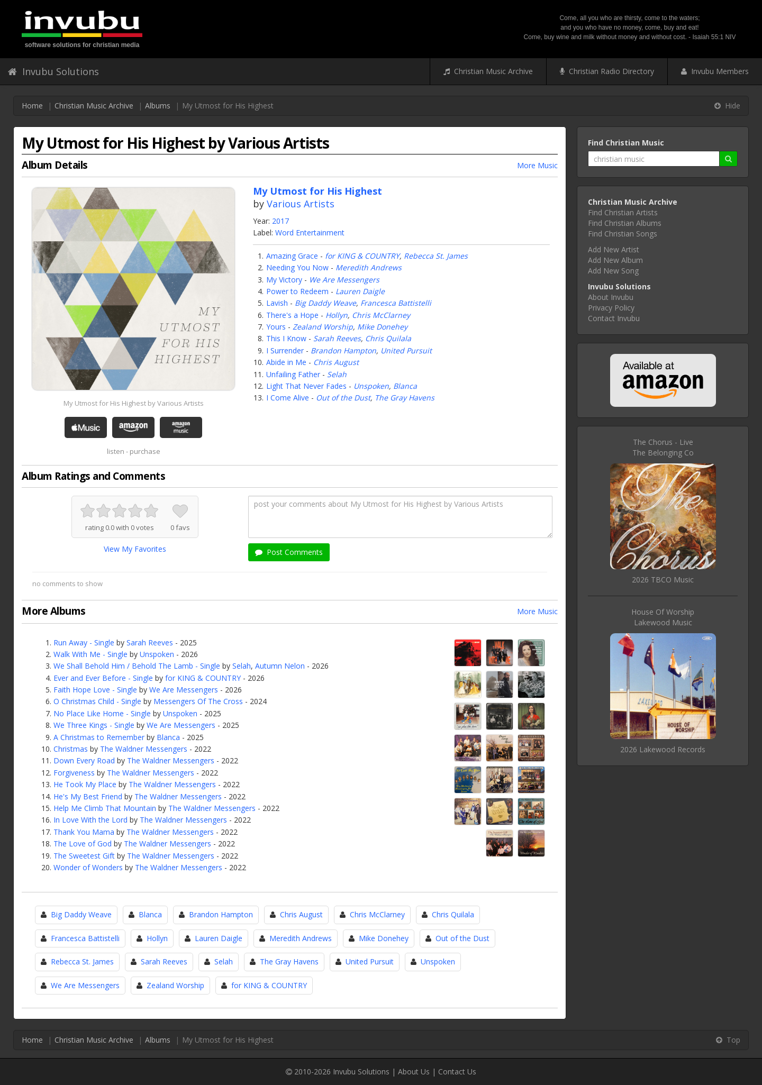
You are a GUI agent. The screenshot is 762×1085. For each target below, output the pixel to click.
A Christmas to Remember (98, 737)
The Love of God (82, 843)
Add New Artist (613, 249)
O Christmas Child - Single (97, 701)
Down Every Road (84, 760)
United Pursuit (406, 350)
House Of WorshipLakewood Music (662, 617)
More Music (537, 165)
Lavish (277, 303)
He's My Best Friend (87, 796)
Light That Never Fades (306, 386)
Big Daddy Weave (325, 303)
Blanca (405, 386)
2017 (280, 221)
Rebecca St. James (436, 256)
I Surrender (285, 350)
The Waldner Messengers (143, 749)
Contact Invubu (614, 318)
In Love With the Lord (90, 820)
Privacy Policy (611, 308)
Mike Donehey (382, 327)
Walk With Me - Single (90, 654)
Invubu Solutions (53, 71)
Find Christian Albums (624, 223)
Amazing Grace (292, 256)
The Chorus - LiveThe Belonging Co (663, 447)
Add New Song (613, 271)
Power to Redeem (297, 291)
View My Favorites (135, 549)
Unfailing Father (293, 374)
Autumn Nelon (280, 666)
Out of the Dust (343, 398)
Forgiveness (74, 773)
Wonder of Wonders (88, 867)
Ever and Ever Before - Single (103, 678)
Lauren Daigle (360, 291)
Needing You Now (297, 267)
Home (32, 106)
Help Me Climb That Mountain (104, 808)
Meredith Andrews (368, 267)
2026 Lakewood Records (662, 749)
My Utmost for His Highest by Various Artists (134, 403)
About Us (414, 1071)
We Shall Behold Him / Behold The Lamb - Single (136, 666)
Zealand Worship (323, 327)
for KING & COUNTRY (362, 256)
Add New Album (615, 260)
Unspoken (371, 386)
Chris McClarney (381, 315)
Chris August (336, 362)
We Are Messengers (344, 280)
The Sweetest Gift (84, 856)
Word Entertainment (309, 232)
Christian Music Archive (488, 71)
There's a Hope (292, 315)
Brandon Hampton (343, 350)
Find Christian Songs (622, 234)
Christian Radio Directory (607, 71)
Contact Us (457, 1071)
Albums (157, 106)
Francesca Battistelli (395, 303)
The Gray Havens (404, 398)
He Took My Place (84, 784)
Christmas (70, 749)
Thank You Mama (83, 832)
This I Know (286, 338)
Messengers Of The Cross (198, 701)
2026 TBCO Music (663, 580)
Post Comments (289, 552)
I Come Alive (287, 398)
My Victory (284, 280)
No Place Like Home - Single (102, 713)
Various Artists (300, 203)
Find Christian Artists (623, 212)
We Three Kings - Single (93, 725)
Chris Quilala (388, 338)
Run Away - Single (83, 642)
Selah (337, 374)
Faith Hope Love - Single (95, 690)
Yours (276, 327)
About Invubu (610, 297)
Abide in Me (286, 362)
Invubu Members (715, 71)
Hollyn (336, 315)
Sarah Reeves (337, 338)
